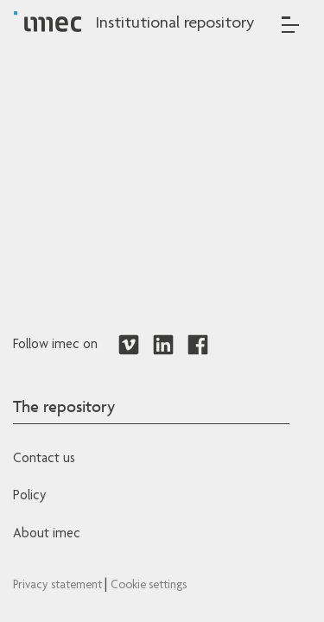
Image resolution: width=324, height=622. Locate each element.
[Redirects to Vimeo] (128, 345)
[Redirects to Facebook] (197, 345)
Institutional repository (174, 24)
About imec (46, 535)
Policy (29, 497)
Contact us (44, 459)
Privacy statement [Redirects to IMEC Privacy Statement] (59, 586)
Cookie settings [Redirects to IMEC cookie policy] (149, 586)
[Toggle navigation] (290, 25)
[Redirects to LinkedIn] (163, 345)
